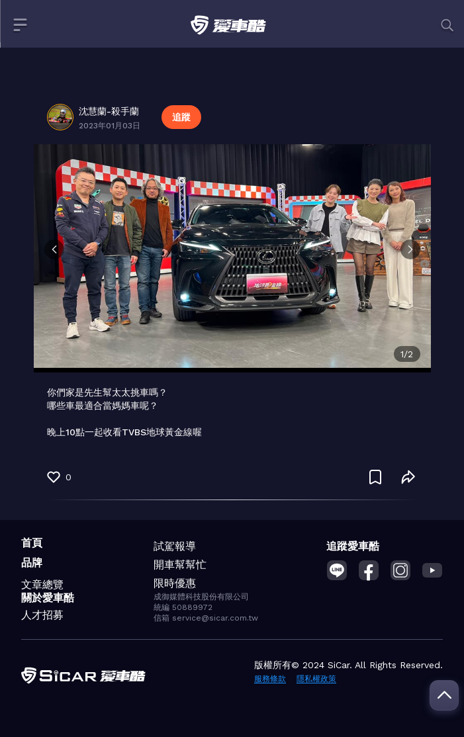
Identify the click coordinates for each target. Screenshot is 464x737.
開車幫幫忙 (180, 564)
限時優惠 (175, 583)
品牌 (31, 562)
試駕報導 (175, 546)
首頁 (31, 543)
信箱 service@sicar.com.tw (206, 618)
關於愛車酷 (47, 597)
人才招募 (42, 615)
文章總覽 (42, 584)
